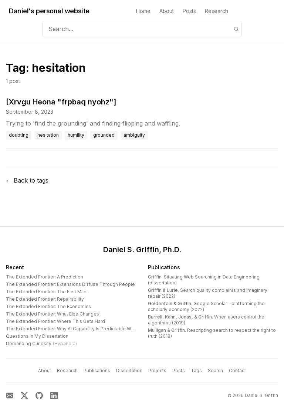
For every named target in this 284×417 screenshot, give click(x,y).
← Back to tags (27, 180)
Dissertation (129, 370)
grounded (104, 135)
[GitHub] (39, 395)
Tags (196, 370)
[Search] (236, 28)
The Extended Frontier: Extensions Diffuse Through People (70, 284)
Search (215, 370)
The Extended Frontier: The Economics (48, 306)
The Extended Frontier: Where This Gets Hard (55, 321)
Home (143, 11)
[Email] (9, 395)
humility (76, 135)
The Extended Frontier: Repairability (45, 299)
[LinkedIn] (54, 395)
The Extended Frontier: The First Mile (46, 291)
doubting (18, 135)
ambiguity (134, 135)
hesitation (48, 135)
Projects (157, 370)
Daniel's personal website (49, 11)
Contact (237, 370)
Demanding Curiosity (41, 343)
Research (216, 11)
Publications (164, 267)
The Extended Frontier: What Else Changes (52, 314)
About (166, 11)
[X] (24, 395)
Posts (189, 11)
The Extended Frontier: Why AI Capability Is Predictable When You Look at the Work (96, 328)
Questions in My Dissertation (37, 336)
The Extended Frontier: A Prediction (44, 277)
